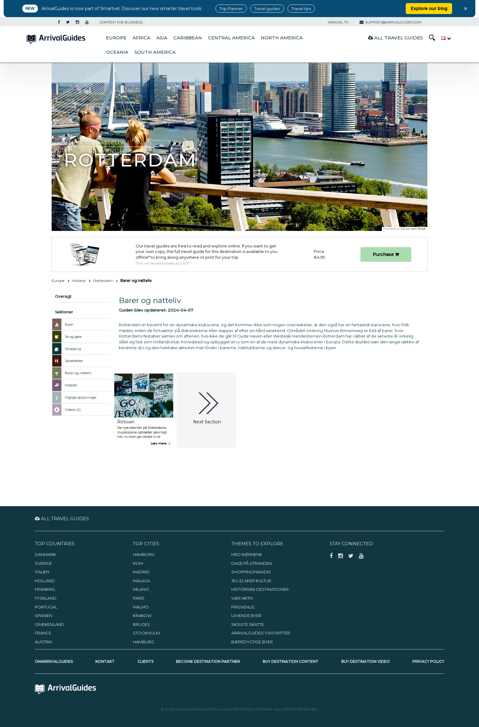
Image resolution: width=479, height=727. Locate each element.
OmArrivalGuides (54, 661)
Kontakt (105, 661)
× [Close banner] (465, 8)
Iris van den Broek (413, 228)
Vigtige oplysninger (81, 397)
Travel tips (301, 8)
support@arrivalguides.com (390, 22)
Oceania (117, 52)
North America (282, 38)
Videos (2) (73, 409)
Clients (145, 661)
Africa (141, 38)
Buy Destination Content (290, 661)
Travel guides (267, 8)
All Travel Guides (395, 38)
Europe (116, 38)
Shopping (73, 349)
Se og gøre (73, 336)
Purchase (386, 254)
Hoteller (71, 385)
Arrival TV (338, 22)
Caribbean (188, 38)
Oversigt (63, 296)
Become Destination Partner (208, 661)
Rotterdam (103, 280)
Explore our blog (429, 8)
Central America (231, 38)
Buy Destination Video (365, 661)
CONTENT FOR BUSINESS (121, 22)
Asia (161, 38)
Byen (69, 324)
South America (155, 52)
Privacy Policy (428, 661)
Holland (79, 280)
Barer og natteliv (78, 373)
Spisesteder (74, 361)
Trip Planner (231, 8)
